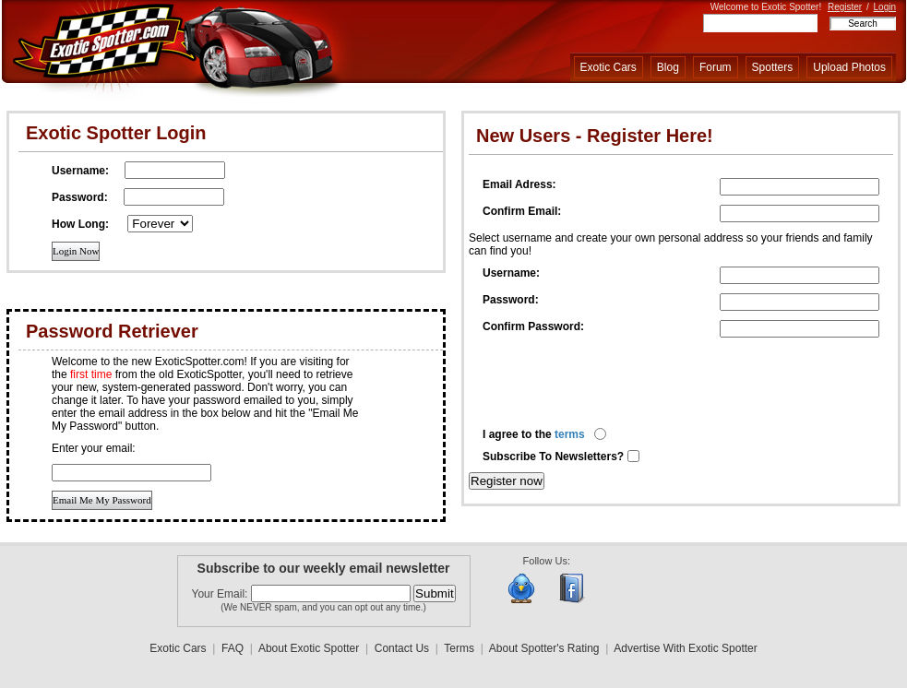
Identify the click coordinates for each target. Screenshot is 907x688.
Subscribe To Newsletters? (555, 456)
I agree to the (534, 434)
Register (845, 7)
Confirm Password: (533, 326)
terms (570, 434)
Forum (715, 67)
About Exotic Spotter (308, 648)
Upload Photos (849, 67)
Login (885, 7)
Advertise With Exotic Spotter (685, 648)
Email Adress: (519, 184)
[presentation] (623, 383)
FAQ (232, 648)
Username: (511, 273)
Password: (511, 299)
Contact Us (402, 648)
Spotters (773, 67)
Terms (459, 648)
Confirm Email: (522, 211)
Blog (668, 67)
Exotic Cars (608, 67)
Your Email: (221, 593)
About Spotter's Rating (544, 648)
